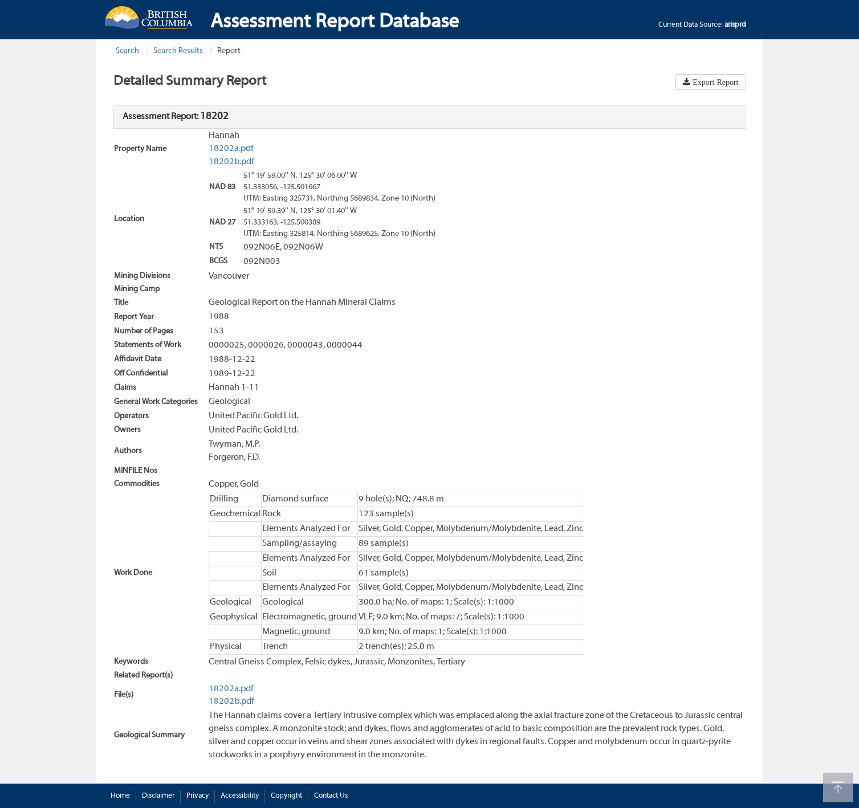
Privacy (197, 796)
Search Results (178, 51)
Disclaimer (158, 796)
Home (120, 796)
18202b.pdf (231, 161)
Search (127, 51)
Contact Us (331, 796)
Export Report (714, 82)
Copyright (286, 796)
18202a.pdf (231, 148)
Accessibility (240, 796)
